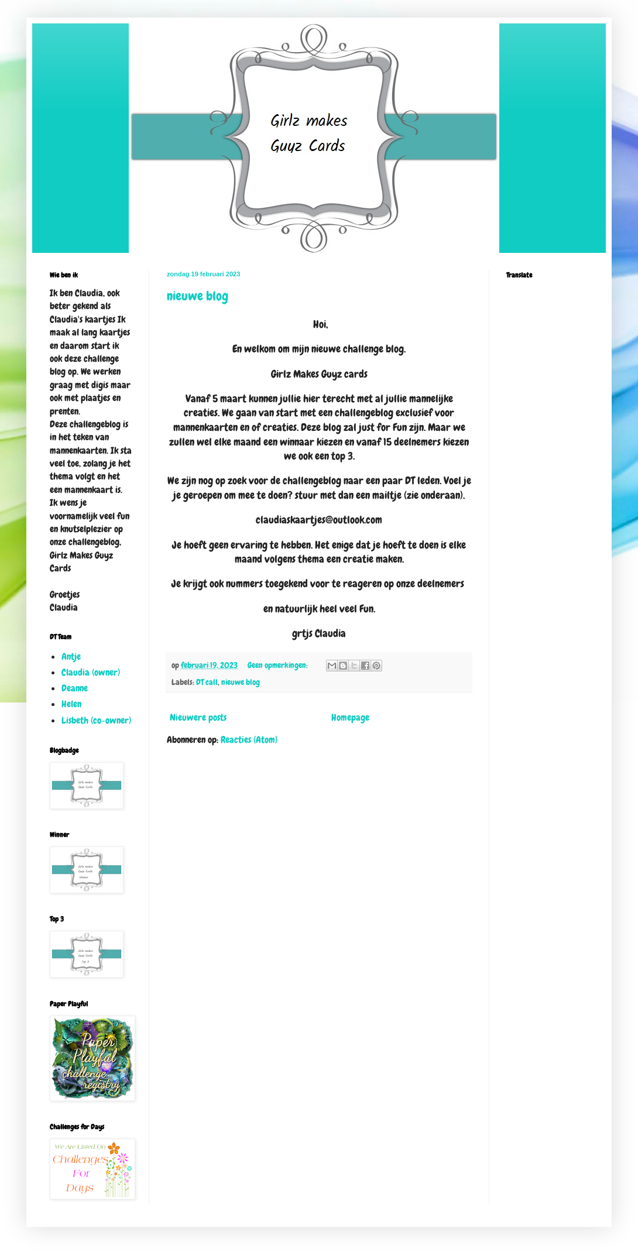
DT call (207, 682)
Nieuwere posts (198, 717)
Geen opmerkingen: (279, 665)
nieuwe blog (197, 295)
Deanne (74, 688)
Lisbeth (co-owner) (96, 720)
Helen (71, 704)
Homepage (350, 717)
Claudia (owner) (90, 672)
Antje (71, 656)
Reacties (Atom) (249, 740)
